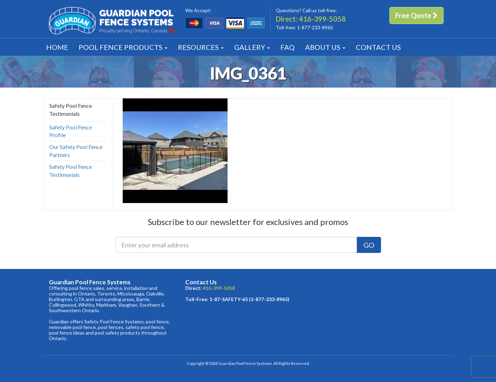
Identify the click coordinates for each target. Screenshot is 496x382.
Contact (378, 47)
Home (57, 47)
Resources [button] (201, 47)
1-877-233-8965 (315, 27)
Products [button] (123, 47)
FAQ (287, 47)
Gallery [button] (252, 47)
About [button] (325, 47)
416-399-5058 (322, 19)
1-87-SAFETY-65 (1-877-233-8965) (249, 299)
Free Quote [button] (416, 15)
